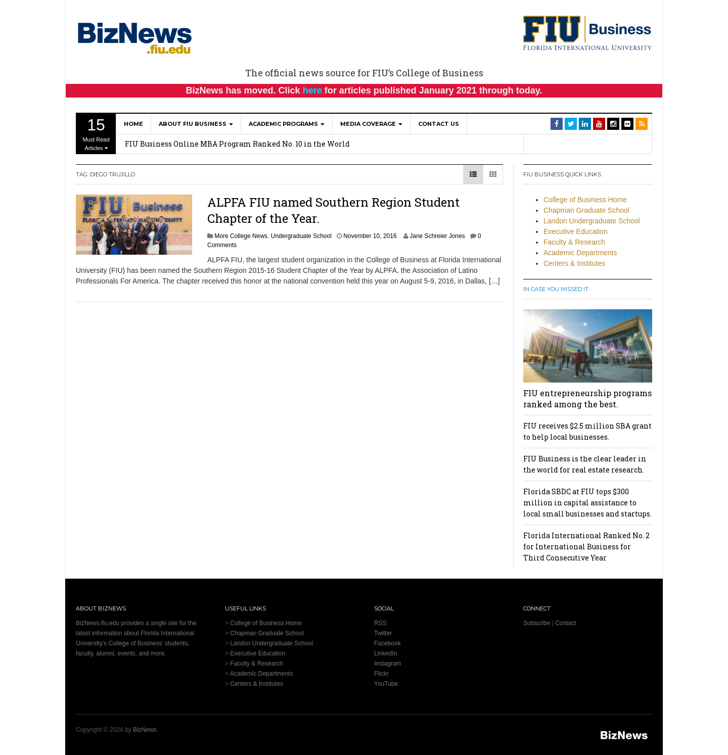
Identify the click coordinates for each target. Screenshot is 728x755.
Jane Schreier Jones (437, 236)
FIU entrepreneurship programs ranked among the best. (587, 398)
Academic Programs (287, 123)
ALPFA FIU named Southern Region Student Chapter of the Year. (333, 210)
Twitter (383, 633)
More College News (240, 236)
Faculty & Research (574, 242)
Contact (565, 623)
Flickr (381, 673)
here (312, 90)
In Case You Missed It (555, 289)
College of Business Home (585, 200)
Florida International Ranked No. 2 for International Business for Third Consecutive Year (586, 546)
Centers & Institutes (574, 263)
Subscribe (536, 623)
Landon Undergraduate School (591, 221)
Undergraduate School (301, 236)
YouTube (386, 683)
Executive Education (575, 231)
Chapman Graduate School (586, 210)
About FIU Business (196, 123)
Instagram (387, 663)
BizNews (145, 729)
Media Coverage (371, 123)
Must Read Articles (96, 133)
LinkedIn (385, 653)
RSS (380, 623)
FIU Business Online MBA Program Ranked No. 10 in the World (237, 144)
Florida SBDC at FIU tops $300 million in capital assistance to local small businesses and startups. (587, 502)
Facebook (387, 643)
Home (133, 123)
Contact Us (438, 123)
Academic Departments (580, 253)
